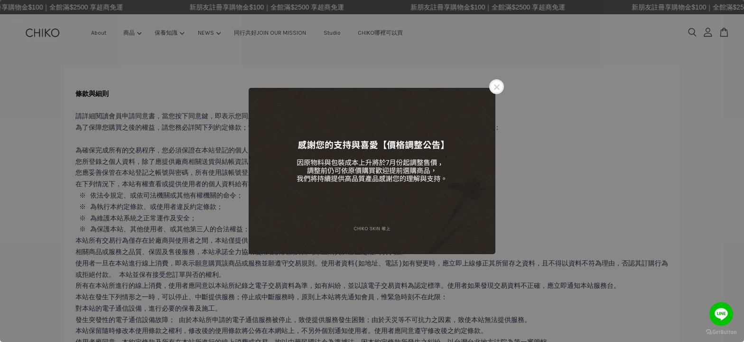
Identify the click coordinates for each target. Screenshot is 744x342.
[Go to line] (721, 314)
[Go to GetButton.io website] (721, 332)
